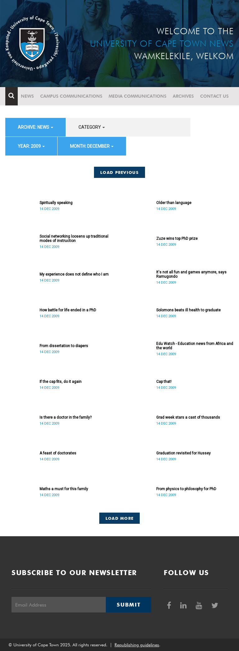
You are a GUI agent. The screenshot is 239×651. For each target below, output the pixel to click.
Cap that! (163, 381)
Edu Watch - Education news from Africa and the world (194, 346)
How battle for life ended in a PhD (68, 310)
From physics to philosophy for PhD (186, 489)
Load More (119, 518)
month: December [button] (92, 146)
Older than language (173, 203)
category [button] (91, 127)
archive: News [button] (35, 127)
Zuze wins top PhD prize (177, 238)
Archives (183, 96)
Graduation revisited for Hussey (183, 453)
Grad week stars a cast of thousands (188, 417)
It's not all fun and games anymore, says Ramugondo (191, 274)
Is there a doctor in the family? (65, 417)
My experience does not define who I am (74, 274)
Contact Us (214, 96)
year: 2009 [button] (31, 146)
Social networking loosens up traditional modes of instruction (74, 238)
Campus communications (71, 96)
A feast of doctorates (58, 453)
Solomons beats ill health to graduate (188, 310)
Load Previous (119, 172)
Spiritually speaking (56, 203)
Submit (128, 605)
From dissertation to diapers (64, 346)
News (27, 96)
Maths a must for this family (64, 489)
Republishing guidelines (137, 644)
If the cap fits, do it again (61, 381)
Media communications (137, 96)
